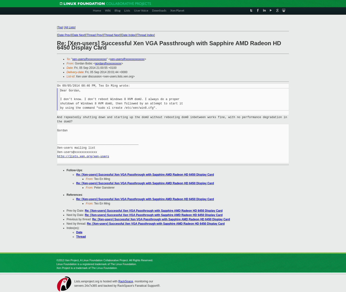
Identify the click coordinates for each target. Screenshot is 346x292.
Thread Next (112, 35)
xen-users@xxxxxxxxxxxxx (89, 59)
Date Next (78, 35)
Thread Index (145, 35)
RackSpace (125, 281)
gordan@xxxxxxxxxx (108, 63)
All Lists (70, 27)
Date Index (129, 35)
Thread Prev (94, 35)
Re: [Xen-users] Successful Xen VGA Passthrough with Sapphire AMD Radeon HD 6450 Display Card (145, 174)
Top (60, 27)
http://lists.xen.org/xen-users (83, 156)
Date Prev (64, 35)
